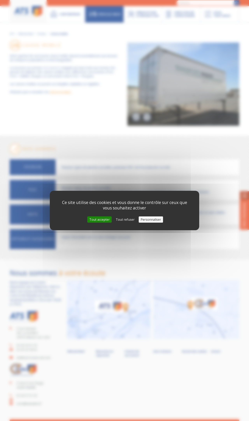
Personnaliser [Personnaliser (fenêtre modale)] (151, 219)
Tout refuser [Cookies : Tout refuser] (125, 219)
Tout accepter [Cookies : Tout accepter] (99, 219)
